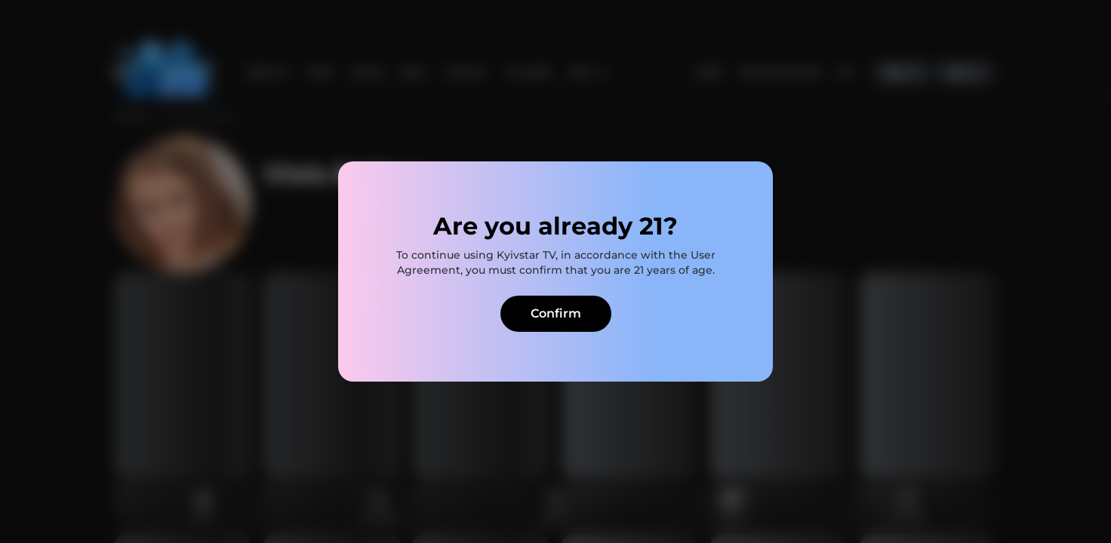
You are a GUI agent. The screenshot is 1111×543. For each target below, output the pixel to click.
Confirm (556, 313)
